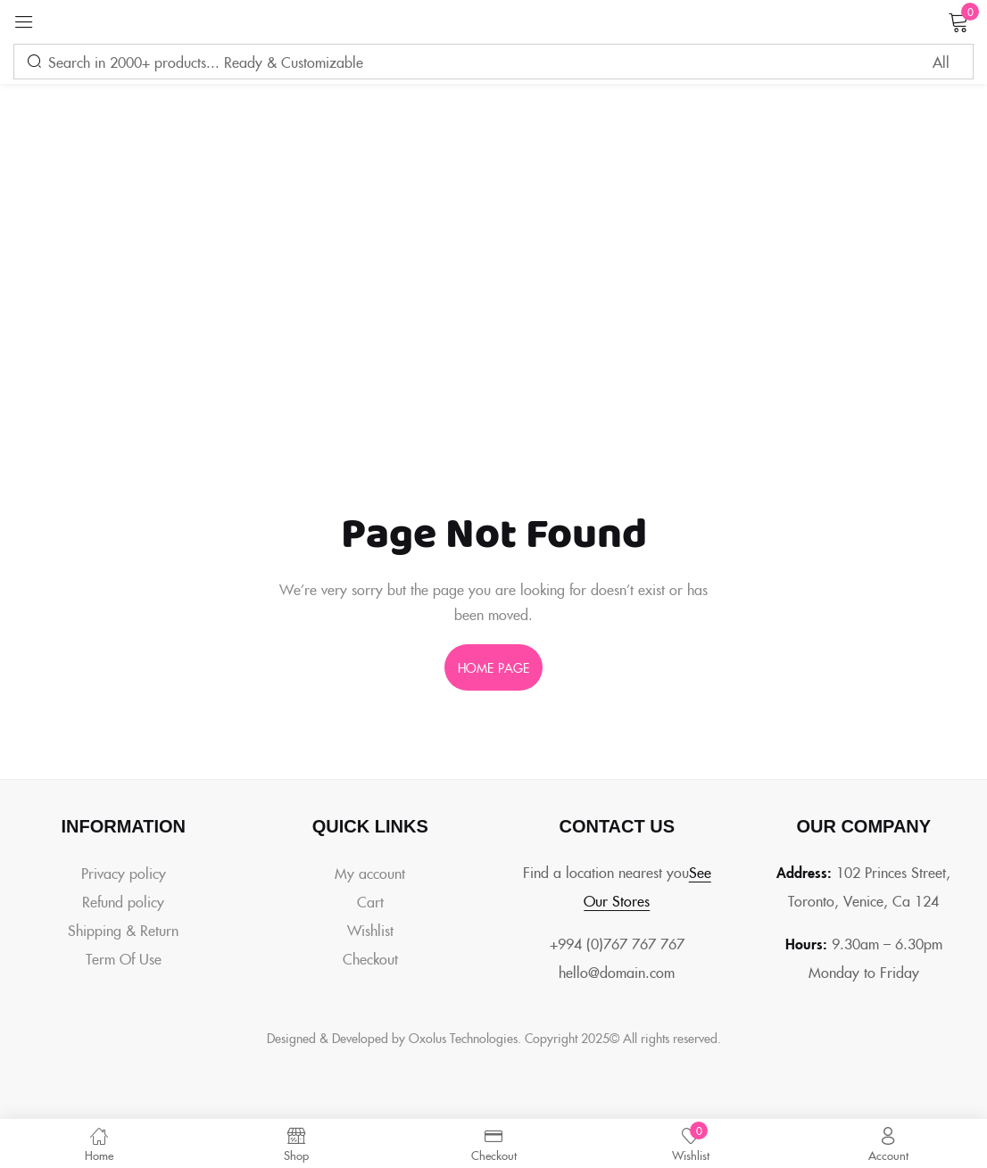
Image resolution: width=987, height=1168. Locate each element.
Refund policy (123, 901)
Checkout (370, 958)
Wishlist (370, 930)
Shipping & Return (123, 930)
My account (370, 872)
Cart (370, 901)
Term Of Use (124, 958)
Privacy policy (123, 872)
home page (493, 667)
